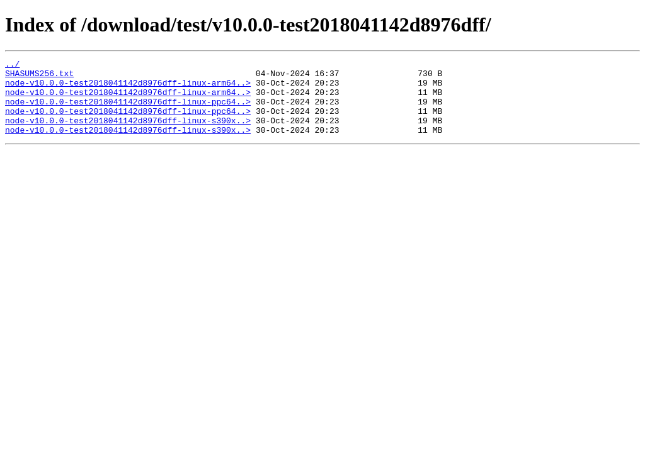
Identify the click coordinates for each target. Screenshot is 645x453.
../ (12, 65)
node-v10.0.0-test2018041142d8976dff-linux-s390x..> (128, 133)
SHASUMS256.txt (39, 76)
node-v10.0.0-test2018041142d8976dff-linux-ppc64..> (128, 110)
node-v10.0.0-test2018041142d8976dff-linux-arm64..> (128, 88)
